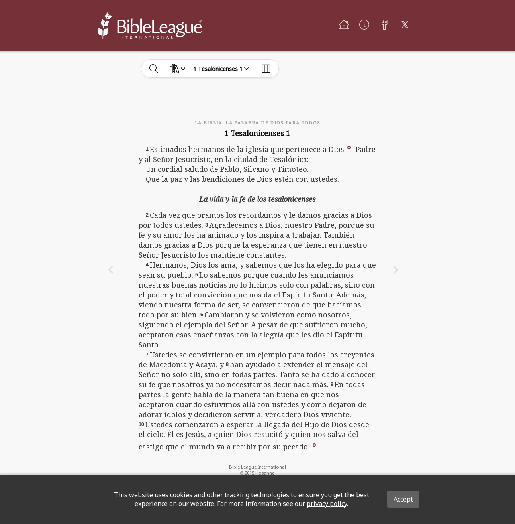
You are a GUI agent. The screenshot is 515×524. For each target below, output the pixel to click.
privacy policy (327, 503)
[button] (349, 146)
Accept (403, 499)
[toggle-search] (154, 68)
